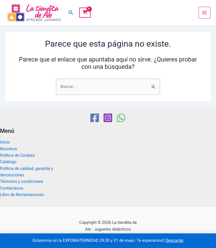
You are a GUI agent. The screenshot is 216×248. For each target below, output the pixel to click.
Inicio (5, 142)
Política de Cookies (17, 155)
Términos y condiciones (21, 181)
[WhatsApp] (121, 118)
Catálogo (8, 161)
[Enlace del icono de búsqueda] (71, 12)
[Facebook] (95, 118)
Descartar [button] (174, 240)
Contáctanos (11, 188)
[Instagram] (108, 118)
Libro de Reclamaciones (22, 194)
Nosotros (8, 148)
